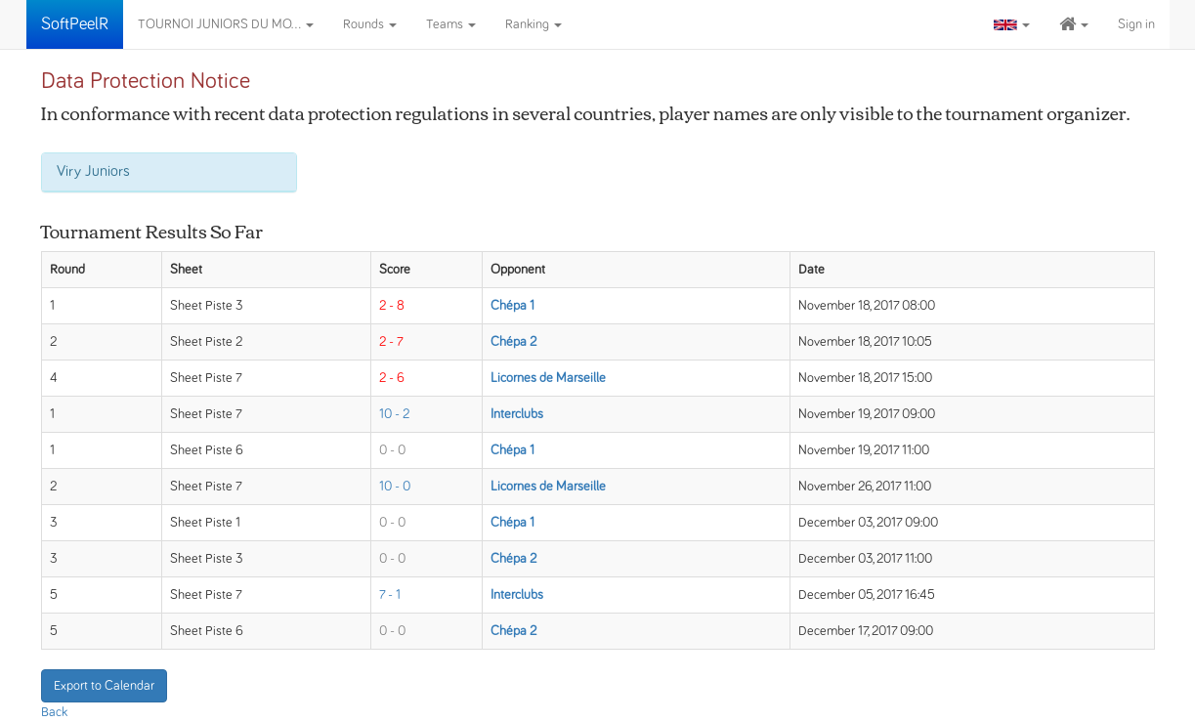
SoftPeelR (74, 24)
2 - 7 (391, 342)
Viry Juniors (93, 171)
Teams (451, 24)
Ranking (533, 24)
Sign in (1136, 24)
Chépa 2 (513, 342)
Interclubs (517, 414)
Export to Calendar (104, 686)
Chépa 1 (512, 306)
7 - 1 (390, 595)
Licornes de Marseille (548, 378)
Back (54, 712)
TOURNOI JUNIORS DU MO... (226, 24)
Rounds (370, 24)
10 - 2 (394, 414)
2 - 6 (392, 378)
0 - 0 (392, 450)
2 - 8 (392, 306)
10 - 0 (394, 486)
